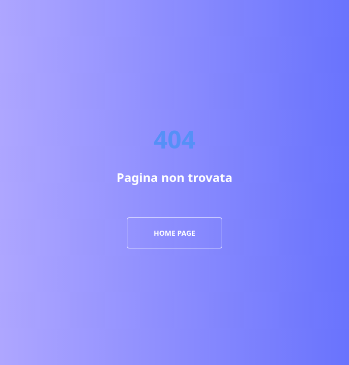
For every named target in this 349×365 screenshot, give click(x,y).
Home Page (174, 233)
